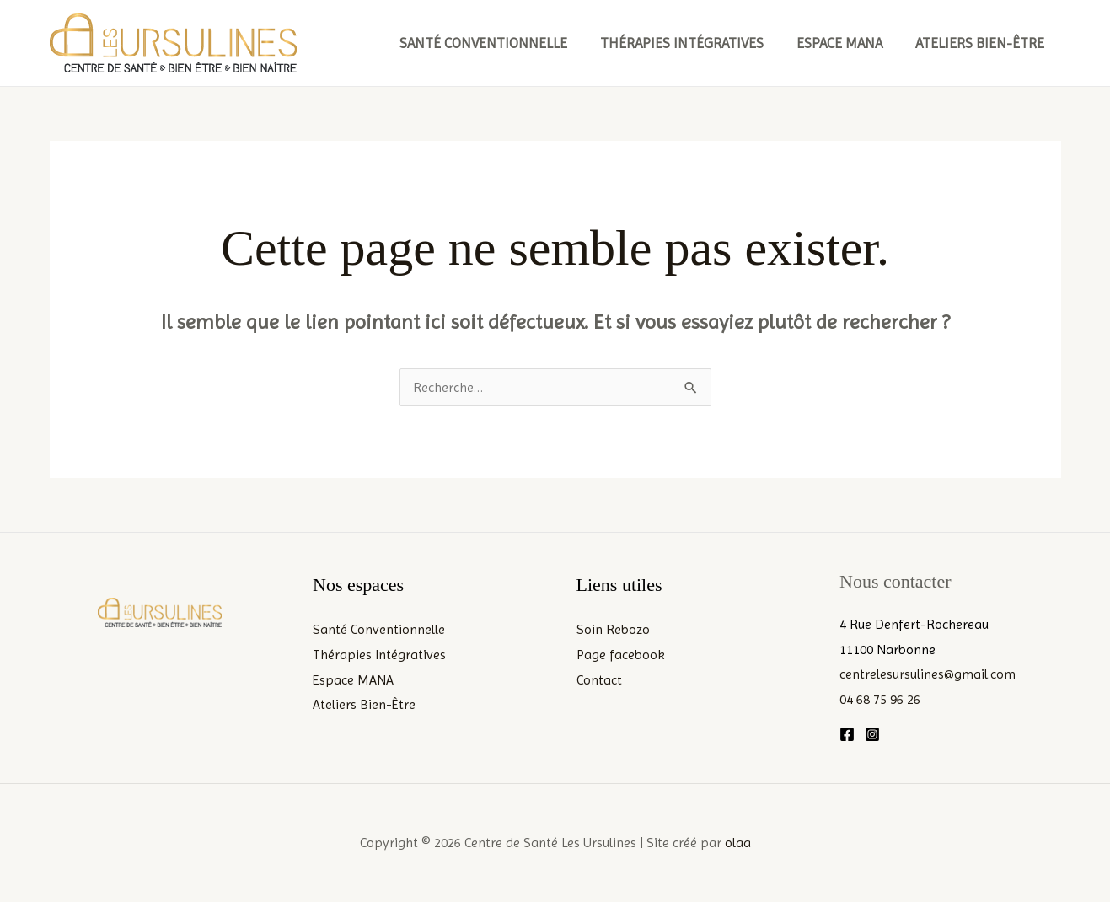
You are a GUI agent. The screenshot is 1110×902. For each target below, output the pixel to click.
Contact (599, 680)
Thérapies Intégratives (693, 43)
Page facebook (620, 655)
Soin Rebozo (613, 629)
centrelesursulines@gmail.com (927, 674)
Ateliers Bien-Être (982, 43)
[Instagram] (872, 734)
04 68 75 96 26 (879, 699)
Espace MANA (846, 43)
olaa (738, 843)
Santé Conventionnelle (498, 43)
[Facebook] (847, 734)
